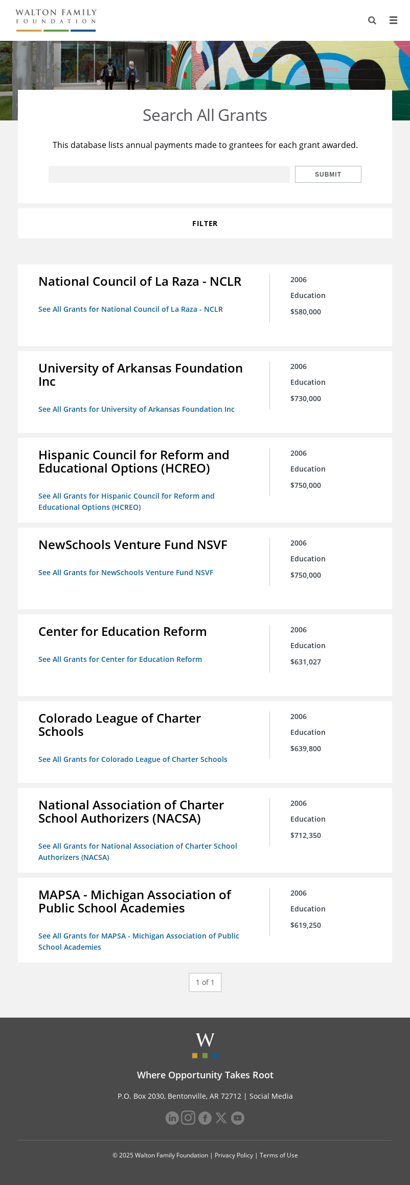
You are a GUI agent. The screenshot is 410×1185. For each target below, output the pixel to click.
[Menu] (393, 20)
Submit (328, 174)
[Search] (372, 20)
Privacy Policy (234, 1155)
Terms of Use (279, 1155)
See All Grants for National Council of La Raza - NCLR (130, 309)
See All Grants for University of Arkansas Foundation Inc (136, 409)
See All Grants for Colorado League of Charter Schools (132, 759)
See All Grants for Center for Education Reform (120, 659)
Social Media (271, 1096)
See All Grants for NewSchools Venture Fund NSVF (125, 572)
